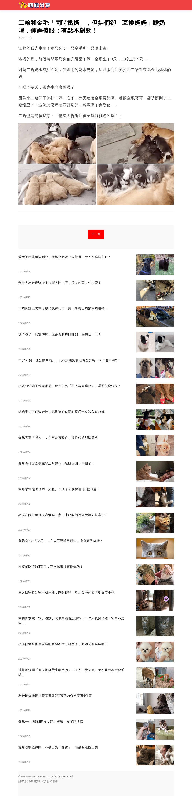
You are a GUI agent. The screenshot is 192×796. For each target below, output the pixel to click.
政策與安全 (35, 781)
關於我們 (23, 781)
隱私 (49, 781)
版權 (55, 781)
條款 (44, 781)
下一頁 (96, 234)
